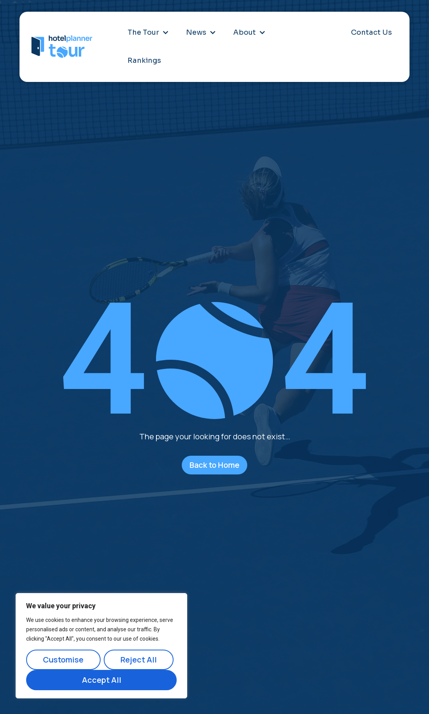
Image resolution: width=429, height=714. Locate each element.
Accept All (101, 680)
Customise (63, 659)
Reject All (139, 659)
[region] (101, 645)
